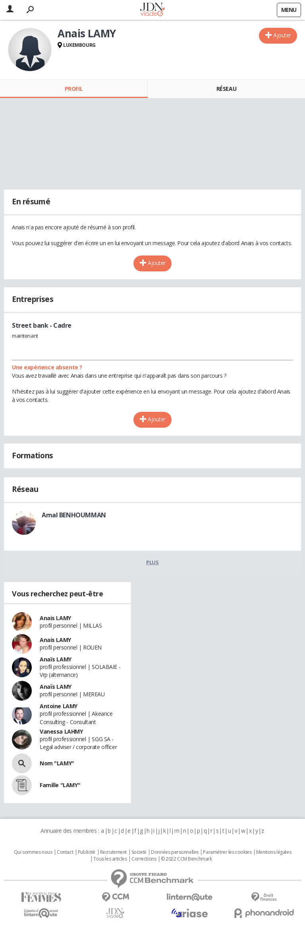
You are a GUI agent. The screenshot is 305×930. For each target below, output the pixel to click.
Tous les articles (110, 859)
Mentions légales (273, 852)
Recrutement (113, 852)
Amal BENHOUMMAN (74, 515)
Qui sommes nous (33, 852)
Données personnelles (175, 852)
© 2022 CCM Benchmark (186, 859)
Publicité (86, 852)
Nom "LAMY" (57, 763)
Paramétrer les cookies (227, 852)
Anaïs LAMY (55, 659)
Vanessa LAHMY (61, 731)
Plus (152, 562)
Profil (74, 88)
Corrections (143, 859)
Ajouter (282, 35)
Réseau (226, 88)
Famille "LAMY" (60, 785)
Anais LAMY (55, 618)
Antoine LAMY (58, 706)
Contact (65, 852)
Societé (139, 852)
